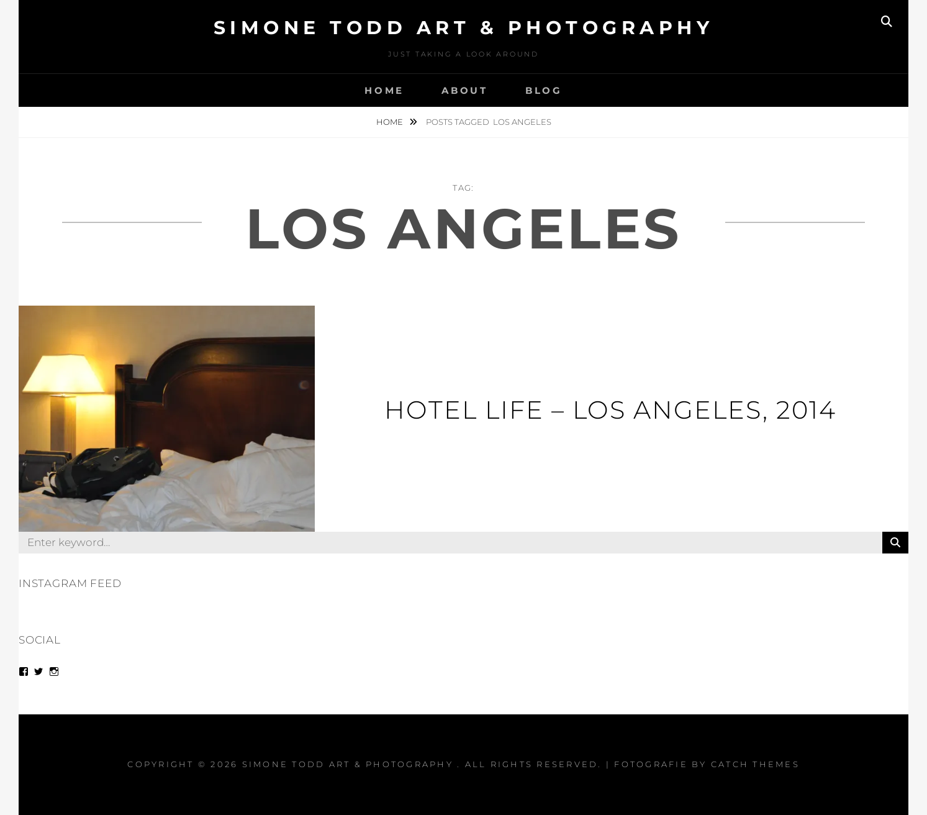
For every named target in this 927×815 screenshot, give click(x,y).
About (464, 90)
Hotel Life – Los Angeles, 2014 (610, 409)
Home (384, 90)
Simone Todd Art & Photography (464, 27)
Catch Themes (755, 764)
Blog (544, 90)
